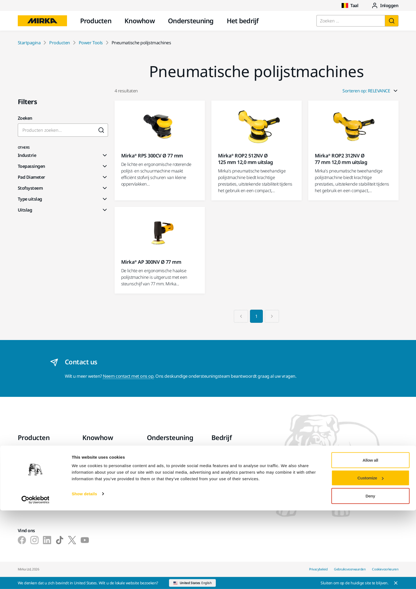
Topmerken (29, 497)
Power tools (29, 452)
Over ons (220, 452)
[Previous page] (240, 316)
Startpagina (29, 43)
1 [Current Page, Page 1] (256, 316)
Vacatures (221, 475)
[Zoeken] (391, 21)
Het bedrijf (243, 20)
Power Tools (91, 43)
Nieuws (218, 467)
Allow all (370, 538)
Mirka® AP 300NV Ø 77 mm (151, 262)
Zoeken (25, 118)
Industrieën (93, 452)
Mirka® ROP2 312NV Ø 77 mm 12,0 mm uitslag (341, 158)
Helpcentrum (160, 475)
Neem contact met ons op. (128, 376)
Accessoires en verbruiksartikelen (35, 478)
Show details (84, 572)
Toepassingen (95, 459)
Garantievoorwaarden (168, 459)
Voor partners (225, 490)
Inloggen (384, 5)
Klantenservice (161, 467)
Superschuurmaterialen (41, 489)
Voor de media (225, 482)
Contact (219, 459)
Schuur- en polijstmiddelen (44, 467)
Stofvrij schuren (33, 459)
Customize (370, 556)
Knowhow (139, 20)
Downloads (158, 452)
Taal (350, 5)
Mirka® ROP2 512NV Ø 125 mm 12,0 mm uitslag (245, 158)
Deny (370, 574)
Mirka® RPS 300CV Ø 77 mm (152, 155)
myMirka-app (160, 482)
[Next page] (273, 316)
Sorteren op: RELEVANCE (370, 91)
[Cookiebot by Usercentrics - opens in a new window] (35, 578)
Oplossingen (94, 467)
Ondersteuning (191, 20)
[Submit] (101, 130)
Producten (96, 20)
